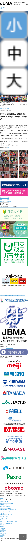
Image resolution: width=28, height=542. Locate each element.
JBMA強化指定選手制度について (8, 509)
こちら (9, 147)
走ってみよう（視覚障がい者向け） (9, 521)
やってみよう (3, 519)
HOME (1, 498)
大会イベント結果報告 (5, 201)
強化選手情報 (3, 518)
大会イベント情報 (4, 198)
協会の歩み (3, 533)
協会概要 (2, 535)
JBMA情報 (2, 7)
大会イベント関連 (4, 108)
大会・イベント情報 (5, 506)
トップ (22, 536)
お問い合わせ (3, 8)
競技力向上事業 (4, 516)
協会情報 (2, 531)
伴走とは (2, 524)
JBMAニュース (3, 504)
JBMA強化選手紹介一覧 (6, 514)
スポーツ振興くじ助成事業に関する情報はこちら (12, 295)
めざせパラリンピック (5, 508)
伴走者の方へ (3, 513)
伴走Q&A (2, 528)
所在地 (1, 536)
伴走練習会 (3, 530)
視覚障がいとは (4, 501)
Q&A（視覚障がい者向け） (7, 523)
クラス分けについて (5, 511)
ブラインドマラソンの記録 (6, 503)
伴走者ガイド (3, 526)
